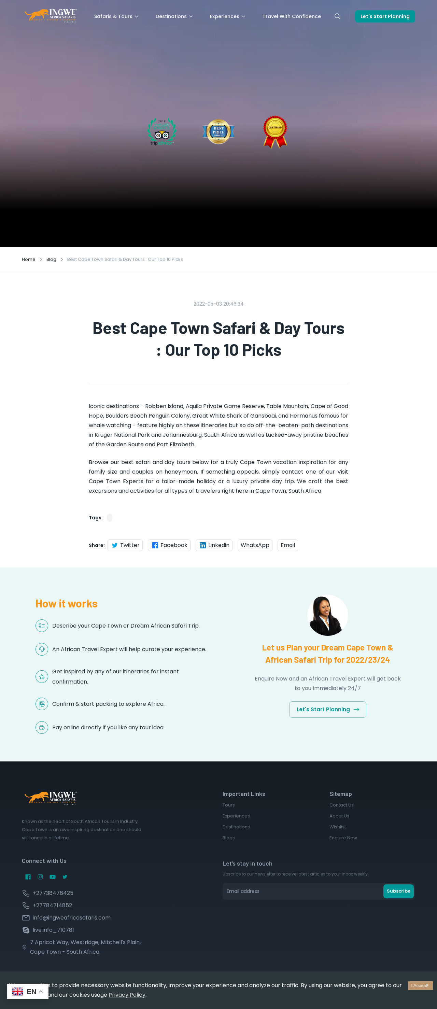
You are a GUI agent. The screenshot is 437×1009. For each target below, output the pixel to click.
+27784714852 (52, 905)
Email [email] (288, 545)
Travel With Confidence (292, 16)
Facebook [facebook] (169, 545)
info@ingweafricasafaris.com (72, 918)
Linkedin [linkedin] (214, 545)
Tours (229, 805)
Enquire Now (343, 838)
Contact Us (341, 805)
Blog (51, 259)
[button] (109, 518)
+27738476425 (53, 893)
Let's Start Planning (385, 16)
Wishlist (337, 827)
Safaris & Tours (116, 16)
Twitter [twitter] (125, 545)
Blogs (229, 838)
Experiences (228, 16)
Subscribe (398, 891)
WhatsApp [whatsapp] (255, 545)
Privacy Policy (127, 995)
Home (29, 259)
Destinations (175, 16)
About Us (339, 816)
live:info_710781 (53, 930)
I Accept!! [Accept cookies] (420, 985)
